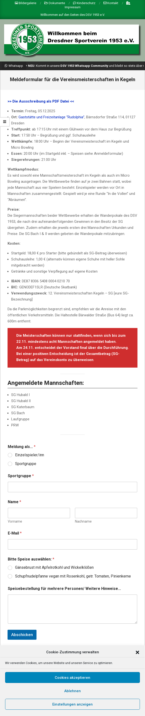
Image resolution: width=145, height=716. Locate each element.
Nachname (83, 521)
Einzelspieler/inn (29, 455)
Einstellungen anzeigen (72, 709)
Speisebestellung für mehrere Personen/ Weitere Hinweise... (64, 588)
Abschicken (22, 634)
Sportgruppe (25, 463)
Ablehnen (72, 695)
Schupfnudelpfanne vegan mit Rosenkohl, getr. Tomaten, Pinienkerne (73, 576)
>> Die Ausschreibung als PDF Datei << (41, 101)
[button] (137, 657)
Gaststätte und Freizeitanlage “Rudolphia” (51, 117)
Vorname (15, 521)
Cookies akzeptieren (72, 682)
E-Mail (15, 533)
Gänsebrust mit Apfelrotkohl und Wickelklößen (54, 567)
